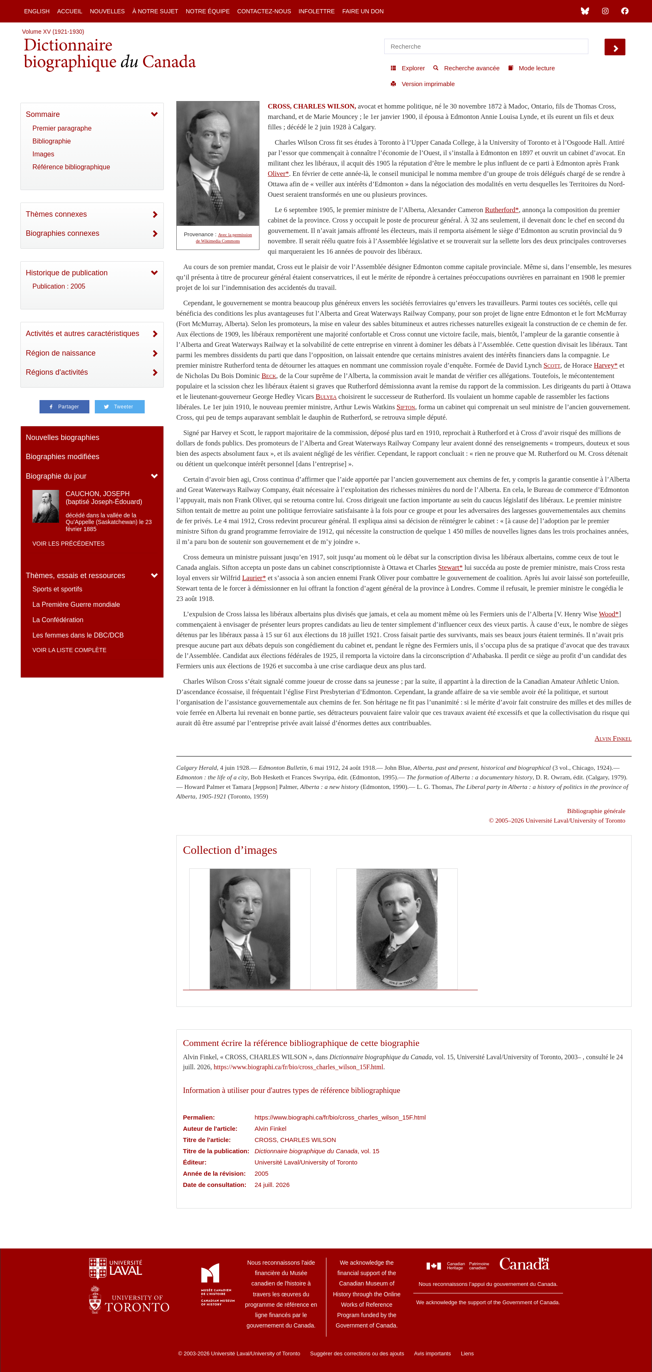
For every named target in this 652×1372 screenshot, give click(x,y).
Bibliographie (51, 141)
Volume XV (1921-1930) (53, 31)
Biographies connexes (62, 233)
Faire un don (363, 11)
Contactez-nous (264, 11)
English (36, 11)
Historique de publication (67, 273)
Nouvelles (107, 11)
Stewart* (450, 567)
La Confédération (58, 619)
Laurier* (254, 578)
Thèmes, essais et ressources (75, 575)
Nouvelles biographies (62, 437)
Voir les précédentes (68, 543)
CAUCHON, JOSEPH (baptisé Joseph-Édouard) (104, 497)
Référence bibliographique (71, 167)
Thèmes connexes (56, 214)
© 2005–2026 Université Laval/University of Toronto (557, 820)
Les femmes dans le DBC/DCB (78, 635)
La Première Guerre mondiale (76, 604)
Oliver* (278, 174)
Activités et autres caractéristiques (82, 333)
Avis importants (432, 1353)
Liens (467, 1353)
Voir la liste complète (69, 650)
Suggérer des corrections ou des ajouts (357, 1353)
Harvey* (605, 365)
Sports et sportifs (57, 589)
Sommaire (43, 114)
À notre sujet (155, 11)
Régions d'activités (57, 372)
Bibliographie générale (596, 810)
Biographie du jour (56, 476)
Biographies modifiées (62, 456)
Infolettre (317, 11)
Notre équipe (208, 11)
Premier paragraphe (61, 128)
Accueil (69, 11)
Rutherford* (502, 210)
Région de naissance (61, 353)
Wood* (609, 614)
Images (43, 154)
